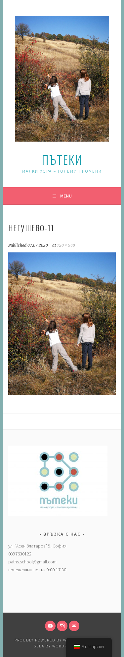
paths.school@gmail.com (32, 562)
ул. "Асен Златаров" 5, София (37, 546)
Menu (66, 196)
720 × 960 (66, 245)
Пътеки (62, 159)
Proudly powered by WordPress (52, 639)
